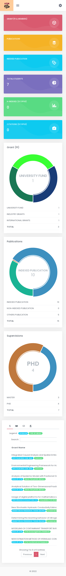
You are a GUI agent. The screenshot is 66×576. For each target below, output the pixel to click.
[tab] (10, 426)
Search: (34, 440)
